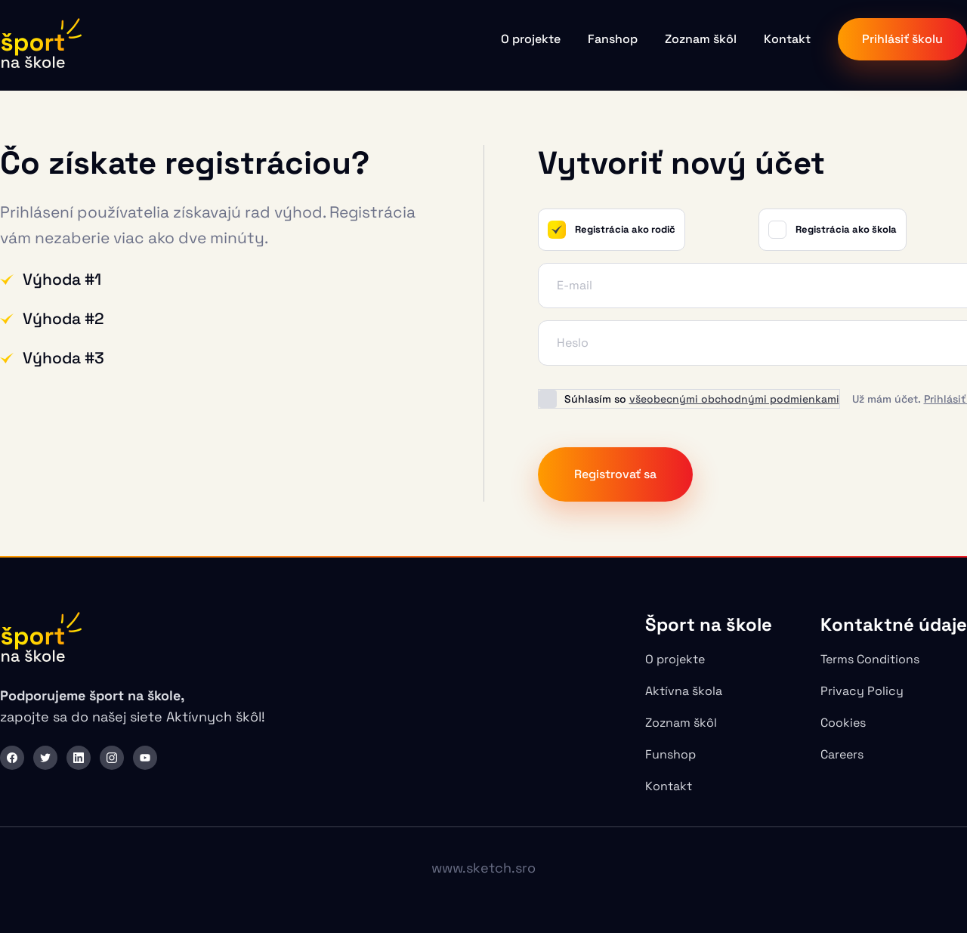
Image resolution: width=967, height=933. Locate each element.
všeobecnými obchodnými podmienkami (734, 399)
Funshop (670, 754)
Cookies (843, 723)
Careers (842, 754)
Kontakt (787, 39)
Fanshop (613, 39)
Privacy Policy (862, 691)
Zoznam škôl (701, 39)
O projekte (531, 39)
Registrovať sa (615, 474)
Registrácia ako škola (832, 230)
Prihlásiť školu (902, 39)
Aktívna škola (683, 691)
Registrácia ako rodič (611, 230)
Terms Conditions (869, 659)
